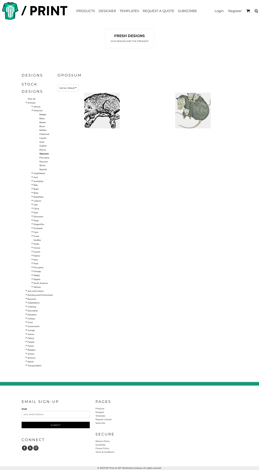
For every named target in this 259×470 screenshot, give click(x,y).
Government (33, 326)
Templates (100, 415)
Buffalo (43, 130)
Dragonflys (38, 224)
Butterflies (38, 196)
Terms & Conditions (105, 452)
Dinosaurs (38, 216)
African (36, 106)
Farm (35, 232)
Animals (32, 102)
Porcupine (44, 157)
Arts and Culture (36, 291)
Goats (36, 243)
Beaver (42, 122)
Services (31, 357)
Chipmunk (44, 134)
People (31, 342)
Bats (35, 185)
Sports (31, 361)
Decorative (33, 310)
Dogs (36, 220)
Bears (42, 118)
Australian (38, 181)
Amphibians (39, 173)
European (38, 228)
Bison (42, 126)
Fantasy (31, 318)
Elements (32, 314)
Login (219, 11)
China (36, 208)
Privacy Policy (102, 448)
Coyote (42, 138)
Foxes (36, 236)
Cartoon (37, 200)
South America (40, 283)
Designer (100, 412)
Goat (41, 142)
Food (30, 322)
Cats (35, 204)
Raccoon (43, 161)
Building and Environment (40, 295)
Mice (35, 259)
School (31, 353)
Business (32, 299)
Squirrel (43, 169)
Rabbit (36, 275)
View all (31, 98)
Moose (42, 149)
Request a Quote (104, 419)
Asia (35, 177)
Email (24, 409)
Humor (31, 334)
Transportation (35, 365)
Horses (36, 247)
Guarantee (100, 444)
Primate (37, 271)
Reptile (36, 279)
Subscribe (100, 423)
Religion (32, 349)
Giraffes (37, 240)
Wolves (37, 287)
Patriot (31, 338)
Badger (42, 114)
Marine (36, 255)
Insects (36, 251)
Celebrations (34, 302)
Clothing (32, 306)
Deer (35, 212)
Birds (35, 193)
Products (100, 408)
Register (235, 11)
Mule (35, 263)
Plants (31, 346)
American (38, 110)
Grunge (31, 330)
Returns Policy (103, 441)
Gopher (43, 145)
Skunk (42, 165)
